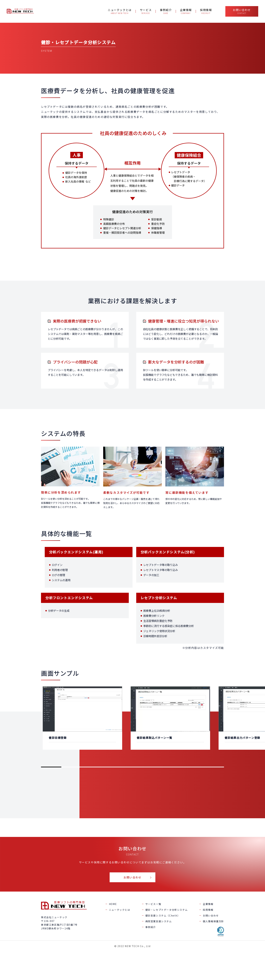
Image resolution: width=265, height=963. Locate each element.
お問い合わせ (132, 877)
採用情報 (208, 909)
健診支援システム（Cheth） (162, 915)
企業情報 (208, 904)
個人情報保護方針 (213, 921)
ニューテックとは (119, 909)
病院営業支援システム (158, 921)
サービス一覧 (153, 904)
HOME (113, 904)
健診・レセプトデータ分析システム (166, 909)
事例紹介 (150, 927)
